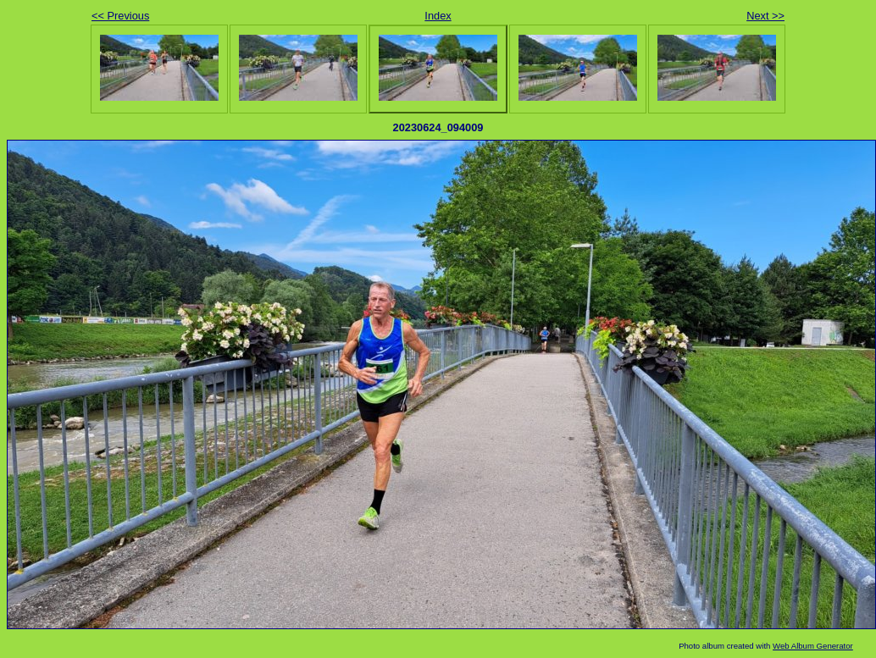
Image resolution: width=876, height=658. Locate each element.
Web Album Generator (813, 645)
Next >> (765, 15)
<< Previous (120, 15)
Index (437, 15)
